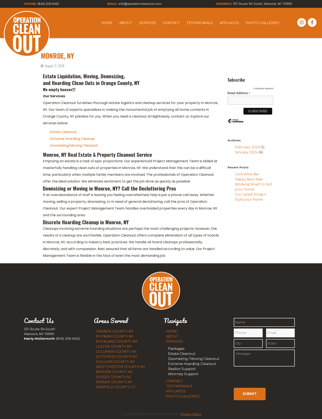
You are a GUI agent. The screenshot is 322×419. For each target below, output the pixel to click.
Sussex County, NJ (113, 377)
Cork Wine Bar (247, 174)
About (125, 23)
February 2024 (247, 147)
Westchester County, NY (120, 367)
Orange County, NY (114, 331)
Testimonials (199, 23)
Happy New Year (249, 179)
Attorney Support (183, 374)
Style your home (249, 199)
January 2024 (246, 152)
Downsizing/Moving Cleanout (74, 145)
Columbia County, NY (116, 352)
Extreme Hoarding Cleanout (192, 364)
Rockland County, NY (117, 341)
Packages (176, 349)
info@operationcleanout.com (140, 4)
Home (107, 23)
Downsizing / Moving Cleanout (193, 359)
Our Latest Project (250, 194)
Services (147, 23)
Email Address (239, 93)
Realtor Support (182, 369)
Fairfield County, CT (116, 387)
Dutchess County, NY (116, 357)
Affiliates (229, 23)
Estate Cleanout (63, 132)
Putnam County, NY (115, 336)
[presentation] (256, 378)
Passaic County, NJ (114, 382)
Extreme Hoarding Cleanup (72, 138)
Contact (171, 23)
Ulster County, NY (114, 347)
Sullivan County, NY (115, 362)
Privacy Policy (191, 412)
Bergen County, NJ (114, 372)
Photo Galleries (262, 23)
